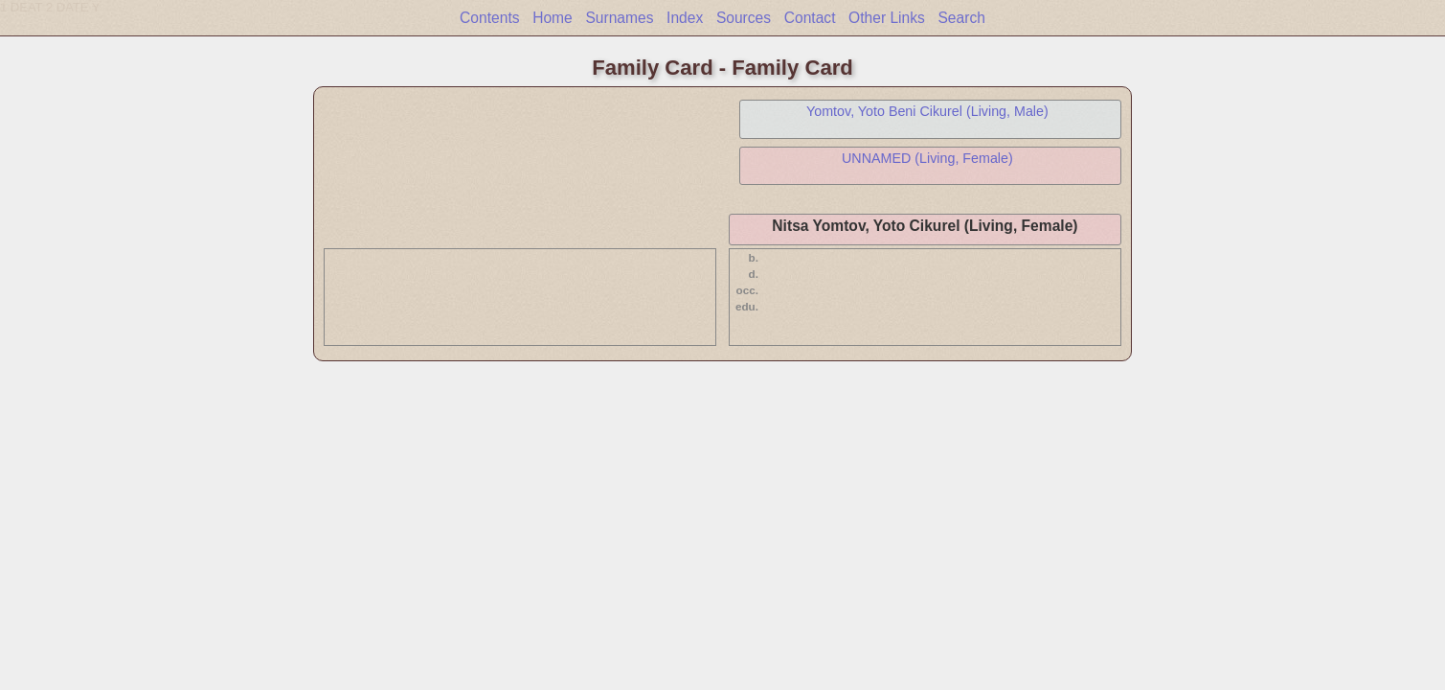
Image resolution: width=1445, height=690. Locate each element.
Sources (743, 18)
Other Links (886, 18)
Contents (489, 18)
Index (684, 18)
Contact (810, 18)
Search (960, 18)
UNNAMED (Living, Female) (927, 158)
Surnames (619, 18)
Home (552, 18)
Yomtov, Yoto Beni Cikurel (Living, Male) (927, 111)
